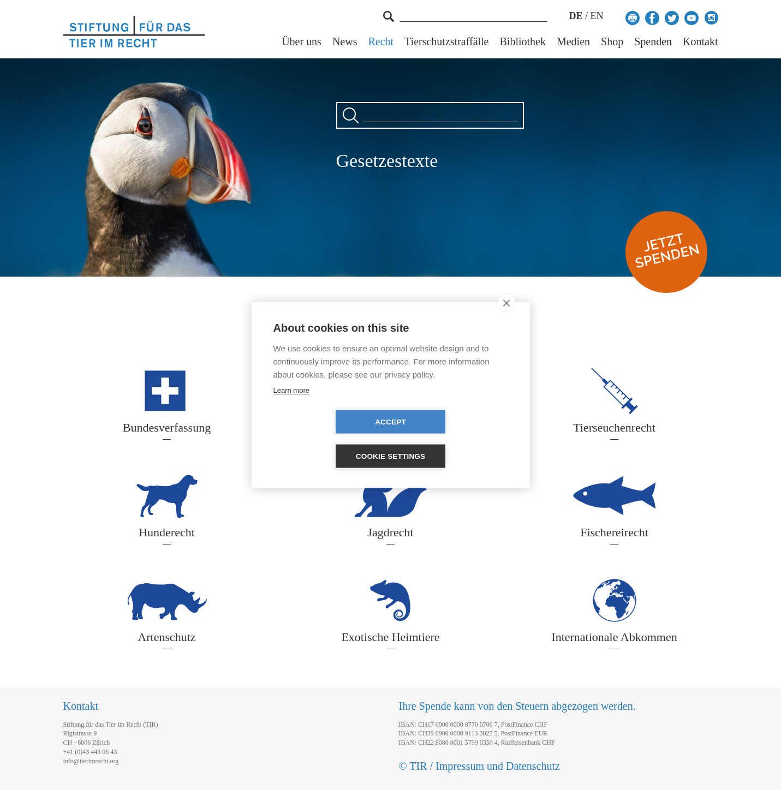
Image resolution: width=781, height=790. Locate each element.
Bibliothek (523, 41)
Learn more (291, 407)
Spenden (653, 41)
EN (597, 15)
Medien (573, 41)
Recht (381, 41)
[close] (506, 319)
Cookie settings (453, 439)
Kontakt (700, 41)
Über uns (301, 41)
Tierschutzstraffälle (446, 41)
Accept (327, 439)
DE (575, 15)
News (344, 41)
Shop (612, 41)
